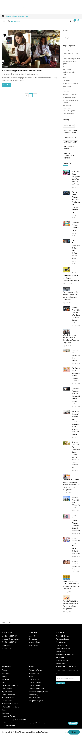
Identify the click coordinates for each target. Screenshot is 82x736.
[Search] (70, 38)
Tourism (65, 89)
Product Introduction (69, 72)
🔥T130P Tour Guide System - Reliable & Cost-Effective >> (41, 7)
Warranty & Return (35, 670)
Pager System (67, 108)
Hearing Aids (67, 105)
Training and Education (10, 685)
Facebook (7, 648)
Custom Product (34, 679)
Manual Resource (34, 698)
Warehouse (6, 713)
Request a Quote (11, 16)
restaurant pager (70, 142)
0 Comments (33, 74)
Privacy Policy (33, 695)
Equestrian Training (8, 716)
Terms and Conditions (36, 688)
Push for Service (61, 645)
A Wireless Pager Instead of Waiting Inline (22, 70)
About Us (32, 636)
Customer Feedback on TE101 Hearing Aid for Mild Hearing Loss (76, 396)
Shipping (32, 676)
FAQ (64, 66)
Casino (4, 710)
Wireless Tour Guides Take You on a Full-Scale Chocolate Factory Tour (76, 315)
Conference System (63, 648)
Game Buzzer (60, 663)
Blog (10, 622)
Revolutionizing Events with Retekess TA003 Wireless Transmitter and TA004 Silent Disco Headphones (71, 485)
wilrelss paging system (69, 148)
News (64, 78)
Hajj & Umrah (67, 86)
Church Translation (8, 695)
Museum (4, 676)
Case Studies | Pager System (71, 58)
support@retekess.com (11, 639)
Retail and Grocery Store (10, 707)
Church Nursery (7, 688)
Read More (6, 85)
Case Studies (33, 645)
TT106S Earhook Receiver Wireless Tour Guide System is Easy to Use (76, 523)
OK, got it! (73, 723)
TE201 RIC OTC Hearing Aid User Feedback (76, 355)
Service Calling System (69, 97)
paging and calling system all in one (70, 131)
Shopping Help (34, 673)
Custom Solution (35, 682)
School (4, 682)
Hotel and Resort (8, 698)
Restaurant (66, 92)
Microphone (60, 657)
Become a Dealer (23, 16)
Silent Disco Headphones (65, 654)
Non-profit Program (36, 701)
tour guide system (70, 137)
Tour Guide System (68, 113)
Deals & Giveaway (68, 51)
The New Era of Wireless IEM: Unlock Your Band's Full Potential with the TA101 (76, 202)
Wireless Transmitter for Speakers (70, 156)
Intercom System (62, 660)
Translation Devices (63, 639)
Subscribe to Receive (65, 667)
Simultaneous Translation (70, 83)
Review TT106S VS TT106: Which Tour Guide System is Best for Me (76, 545)
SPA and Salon (7, 701)
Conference (66, 80)
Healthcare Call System (70, 94)
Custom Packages (35, 685)
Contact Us (33, 639)
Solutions (65, 75)
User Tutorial (67, 69)
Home (3, 622)
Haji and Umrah (7, 691)
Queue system (69, 125)
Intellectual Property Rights (38, 691)
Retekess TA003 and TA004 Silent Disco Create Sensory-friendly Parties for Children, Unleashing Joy (76, 454)
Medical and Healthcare (10, 704)
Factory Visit (6, 673)
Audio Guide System (69, 111)
